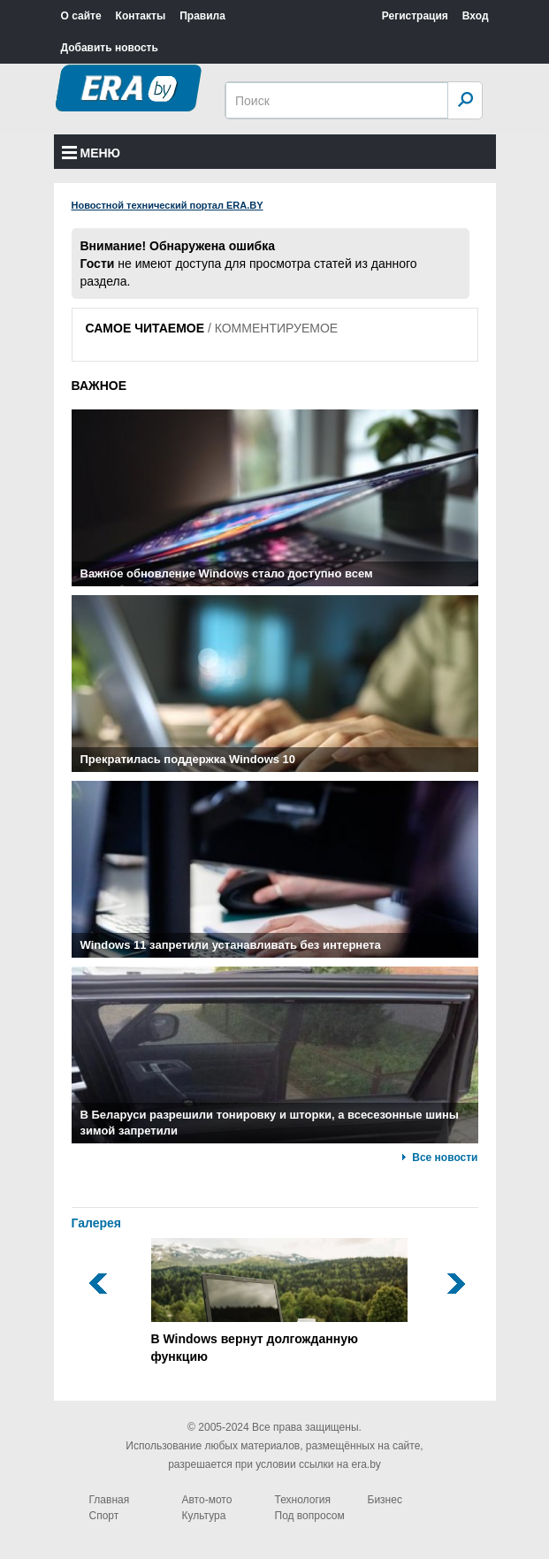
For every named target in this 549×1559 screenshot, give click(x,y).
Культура (204, 1515)
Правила (202, 16)
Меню (91, 153)
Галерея (97, 1223)
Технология (303, 1500)
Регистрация (415, 16)
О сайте (81, 16)
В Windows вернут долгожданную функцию (279, 1301)
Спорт (104, 1515)
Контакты (141, 16)
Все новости (444, 1157)
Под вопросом (310, 1515)
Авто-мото (207, 1500)
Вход (475, 16)
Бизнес (385, 1500)
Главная (109, 1500)
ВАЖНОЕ (99, 385)
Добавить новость (109, 48)
